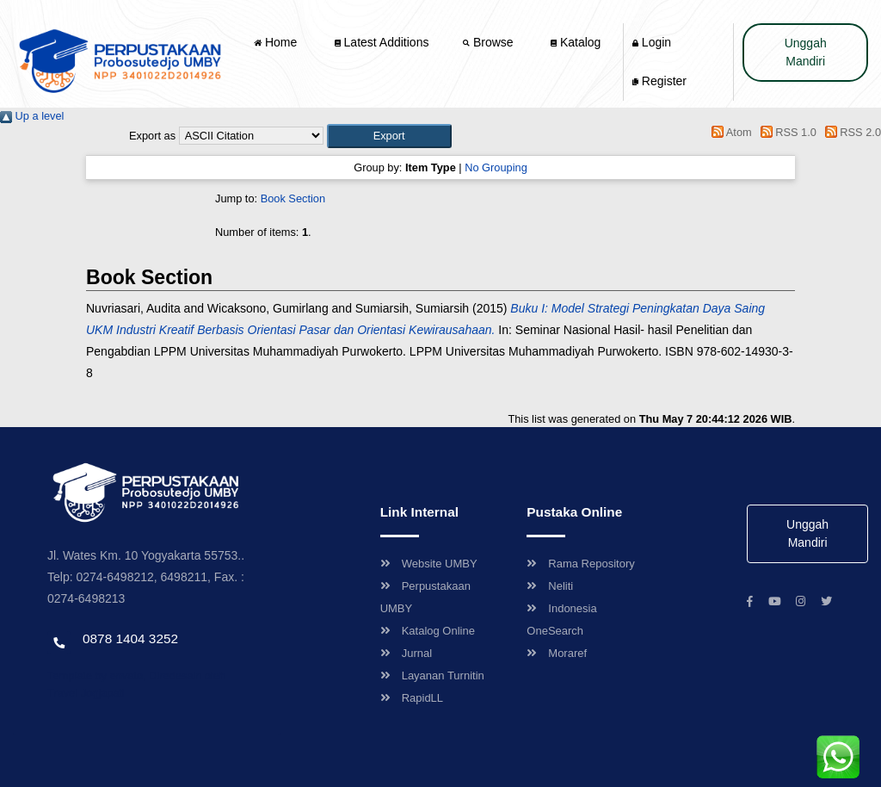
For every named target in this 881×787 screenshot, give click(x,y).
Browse (489, 42)
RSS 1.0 (785, 132)
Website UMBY (428, 563)
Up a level (32, 115)
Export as (152, 135)
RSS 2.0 (850, 132)
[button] (389, 135)
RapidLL (411, 697)
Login (651, 42)
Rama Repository (580, 563)
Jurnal (406, 653)
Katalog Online (427, 630)
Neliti (550, 585)
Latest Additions (382, 42)
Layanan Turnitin (432, 675)
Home (277, 42)
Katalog (576, 42)
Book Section (293, 198)
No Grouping (496, 167)
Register (659, 81)
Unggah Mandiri (806, 52)
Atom (729, 132)
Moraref (557, 653)
